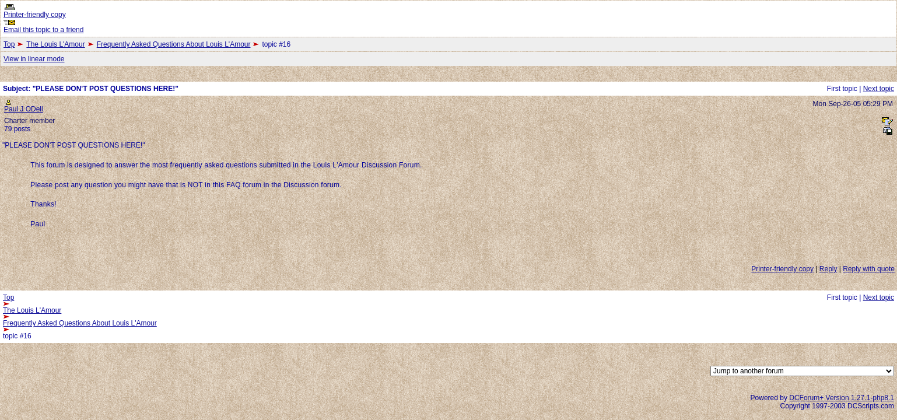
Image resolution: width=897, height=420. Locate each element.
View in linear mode (34, 59)
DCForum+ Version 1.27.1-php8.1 (841, 398)
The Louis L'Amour (55, 44)
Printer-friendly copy (34, 14)
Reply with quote (869, 269)
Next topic (878, 89)
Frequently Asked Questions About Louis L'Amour (174, 44)
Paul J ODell (23, 109)
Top (9, 44)
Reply (828, 269)
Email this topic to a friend (43, 30)
